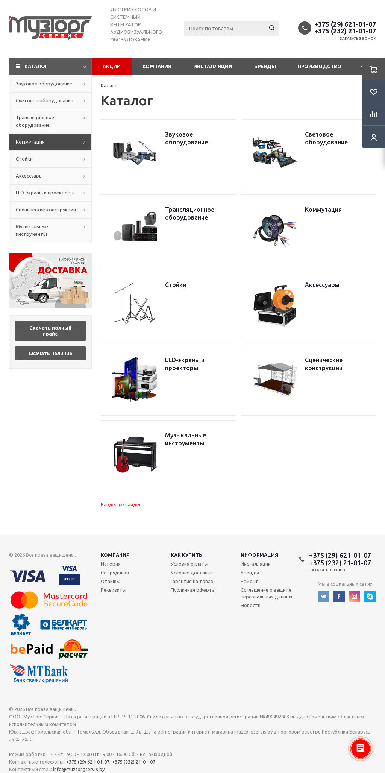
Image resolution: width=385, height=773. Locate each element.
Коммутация (30, 141)
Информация (259, 554)
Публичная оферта (193, 589)
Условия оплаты (189, 563)
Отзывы (110, 581)
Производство (319, 66)
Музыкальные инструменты (32, 230)
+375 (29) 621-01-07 (345, 24)
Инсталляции (212, 66)
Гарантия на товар (192, 581)
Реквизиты (113, 589)
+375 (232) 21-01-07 (345, 30)
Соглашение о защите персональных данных (267, 593)
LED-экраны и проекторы (45, 192)
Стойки (24, 158)
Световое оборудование (44, 100)
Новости (251, 605)
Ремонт (249, 581)
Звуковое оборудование (44, 83)
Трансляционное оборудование (35, 121)
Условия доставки (192, 572)
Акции (112, 66)
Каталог (36, 66)
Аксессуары (29, 175)
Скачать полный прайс (50, 330)
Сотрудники (115, 572)
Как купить (186, 554)
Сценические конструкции (46, 209)
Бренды (265, 66)
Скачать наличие (50, 353)
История (111, 563)
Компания (156, 66)
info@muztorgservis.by (79, 769)
